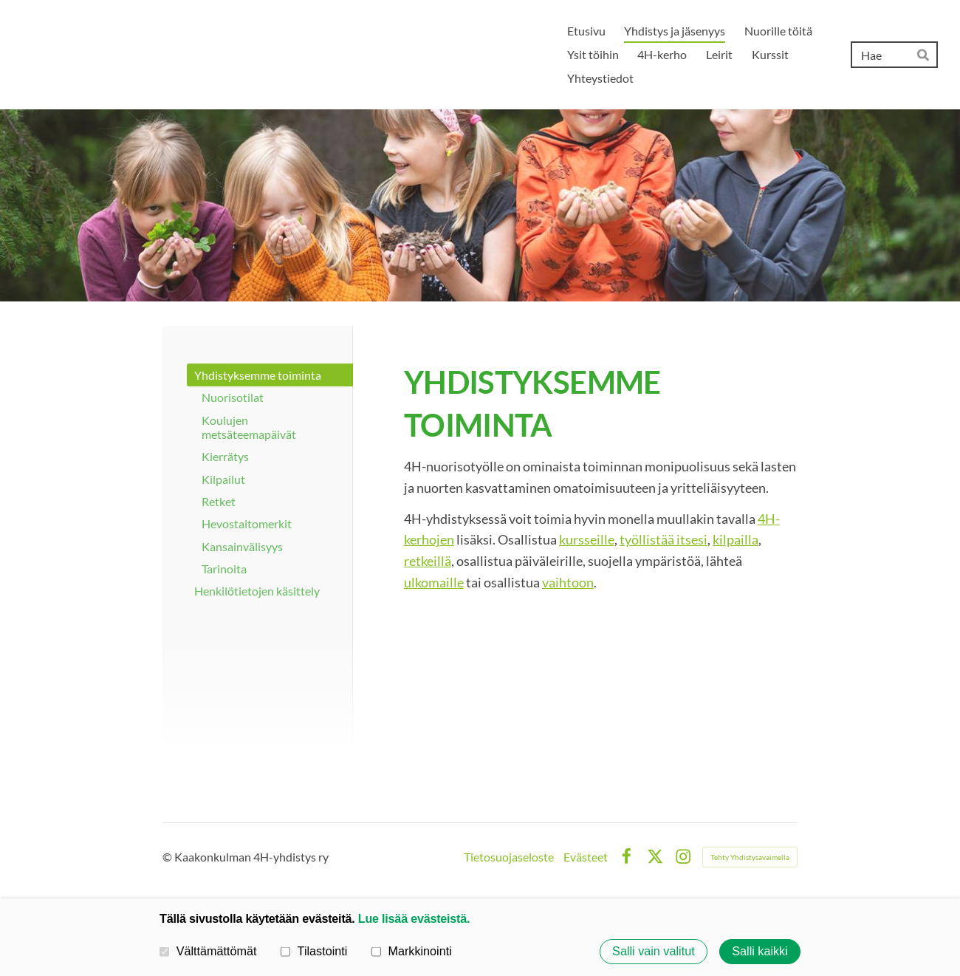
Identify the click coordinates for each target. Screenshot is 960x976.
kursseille (586, 539)
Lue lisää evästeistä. (414, 918)
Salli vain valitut (653, 951)
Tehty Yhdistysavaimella (749, 857)
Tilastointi (314, 951)
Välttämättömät (208, 951)
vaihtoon (568, 582)
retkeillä (427, 561)
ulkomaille (434, 582)
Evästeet (585, 857)
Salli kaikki (760, 951)
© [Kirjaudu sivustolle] (168, 857)
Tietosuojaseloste (509, 857)
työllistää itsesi (663, 539)
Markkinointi (411, 951)
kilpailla (735, 539)
